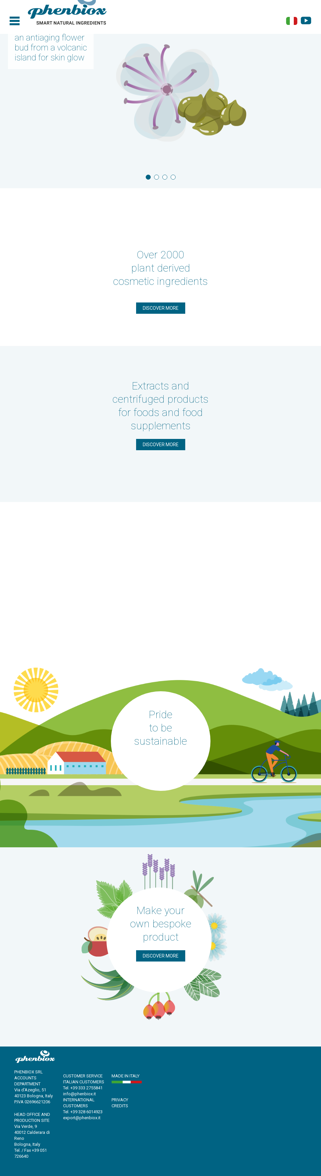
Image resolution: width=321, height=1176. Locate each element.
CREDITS (120, 1105)
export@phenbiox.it (82, 1117)
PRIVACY (120, 1099)
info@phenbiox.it (79, 1093)
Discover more (161, 308)
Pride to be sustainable (160, 727)
